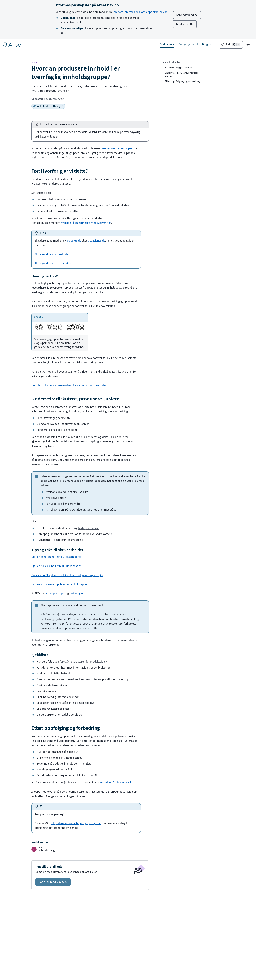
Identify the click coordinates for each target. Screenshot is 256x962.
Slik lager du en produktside (51, 254)
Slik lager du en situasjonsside (53, 263)
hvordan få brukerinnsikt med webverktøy (86, 223)
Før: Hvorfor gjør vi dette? (179, 67)
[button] (53, 882)
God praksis (167, 44)
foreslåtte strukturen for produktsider (83, 662)
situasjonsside (96, 241)
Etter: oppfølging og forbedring (182, 81)
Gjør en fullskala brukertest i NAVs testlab (56, 566)
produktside (73, 241)
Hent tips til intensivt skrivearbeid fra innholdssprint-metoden (69, 385)
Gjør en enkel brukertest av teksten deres (56, 557)
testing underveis (88, 528)
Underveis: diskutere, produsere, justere (182, 74)
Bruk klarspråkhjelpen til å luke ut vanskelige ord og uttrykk (67, 575)
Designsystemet (188, 44)
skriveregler (77, 593)
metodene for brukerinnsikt (116, 783)
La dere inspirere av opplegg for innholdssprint (59, 584)
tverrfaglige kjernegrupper (116, 148)
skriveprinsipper (55, 593)
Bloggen (207, 44)
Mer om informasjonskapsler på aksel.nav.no (141, 12)
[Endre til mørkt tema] (248, 45)
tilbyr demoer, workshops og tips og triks (76, 823)
